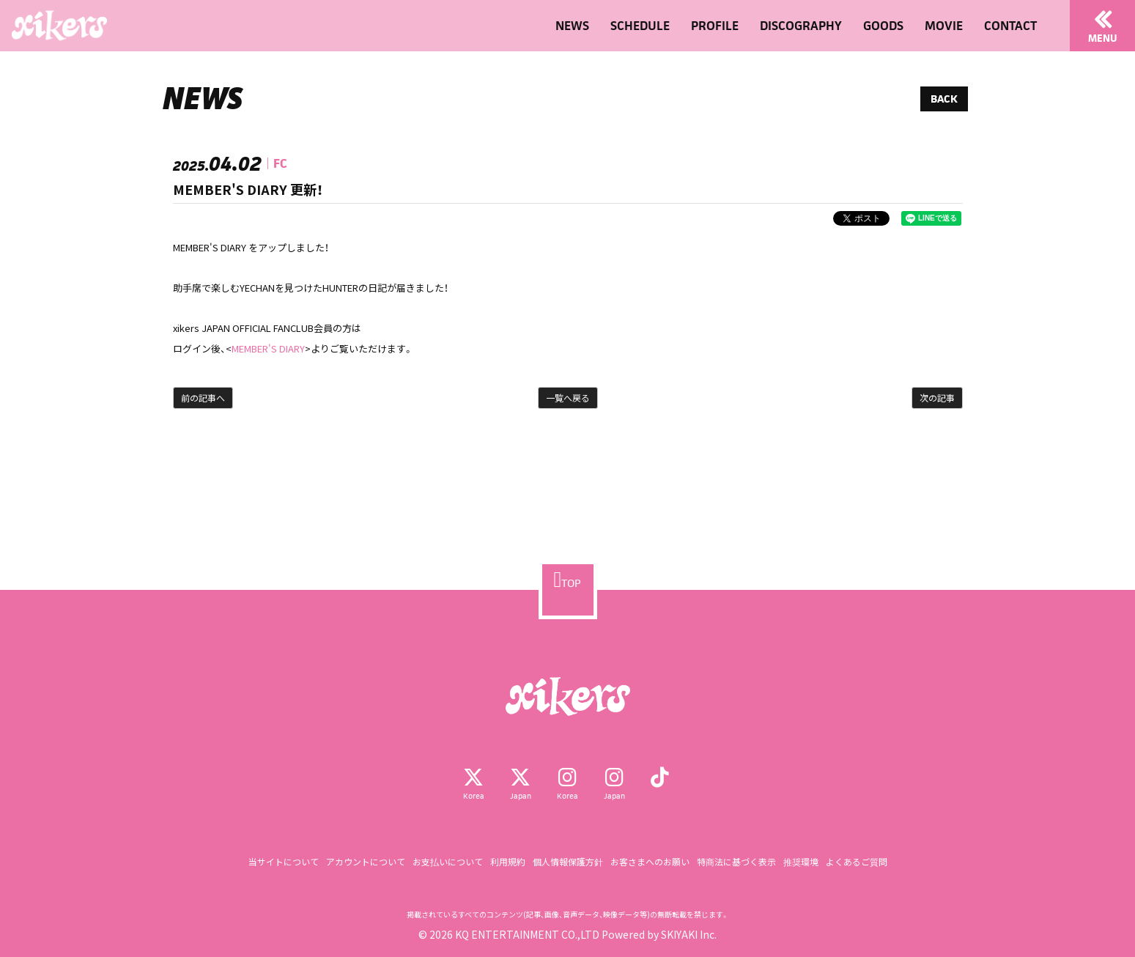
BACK (944, 99)
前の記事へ (203, 397)
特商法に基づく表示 (736, 861)
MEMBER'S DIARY (268, 348)
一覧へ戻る (568, 397)
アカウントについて (365, 861)
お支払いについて (448, 861)
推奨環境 (800, 861)
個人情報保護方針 (568, 861)
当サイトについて (283, 861)
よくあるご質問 (856, 861)
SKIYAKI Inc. (689, 934)
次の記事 (937, 397)
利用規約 (507, 861)
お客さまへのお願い (649, 861)
